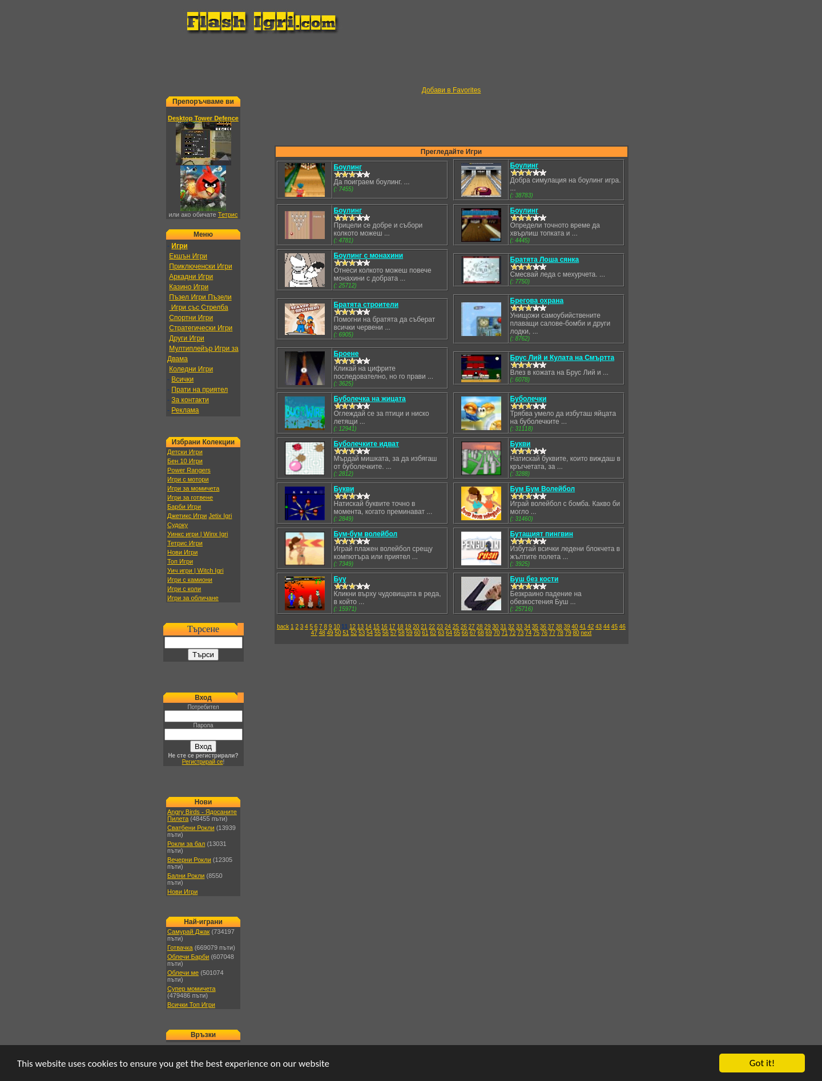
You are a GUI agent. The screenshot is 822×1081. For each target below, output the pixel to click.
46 (622, 627)
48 (322, 633)
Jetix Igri (220, 515)
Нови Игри (182, 552)
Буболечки (528, 399)
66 (465, 633)
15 (376, 627)
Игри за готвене (190, 497)
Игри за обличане (193, 597)
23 (440, 627)
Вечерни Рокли (189, 859)
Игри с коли (184, 588)
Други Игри (186, 338)
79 (568, 633)
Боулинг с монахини (369, 256)
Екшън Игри (188, 256)
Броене (346, 354)
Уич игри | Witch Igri (195, 570)
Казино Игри (188, 287)
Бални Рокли (186, 875)
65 (457, 633)
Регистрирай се (202, 762)
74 (528, 633)
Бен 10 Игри (185, 460)
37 (551, 627)
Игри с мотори (188, 479)
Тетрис (228, 214)
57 (393, 633)
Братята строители (366, 305)
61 (425, 633)
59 (409, 633)
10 (336, 627)
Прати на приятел (199, 390)
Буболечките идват (366, 444)
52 (353, 633)
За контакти (190, 400)
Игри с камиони (189, 579)
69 (489, 633)
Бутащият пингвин (541, 534)
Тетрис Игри (185, 543)
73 (520, 633)
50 (338, 633)
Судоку (177, 524)
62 (433, 633)
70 (496, 633)
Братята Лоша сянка (544, 260)
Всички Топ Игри (191, 1004)
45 (614, 627)
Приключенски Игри (200, 266)
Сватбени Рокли (191, 827)
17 (392, 627)
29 (487, 627)
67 (473, 633)
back (283, 627)
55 (377, 633)
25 (456, 627)
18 (400, 627)
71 (504, 633)
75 (536, 633)
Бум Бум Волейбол (542, 489)
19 (408, 627)
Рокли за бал (186, 843)
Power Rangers (189, 470)
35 (535, 627)
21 (424, 627)
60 (417, 633)
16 (384, 627)
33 (519, 627)
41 (582, 627)
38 (559, 627)
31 (503, 627)
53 (361, 633)
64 (449, 633)
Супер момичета (191, 988)
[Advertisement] (411, 60)
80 (576, 633)
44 (606, 627)
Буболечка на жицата (370, 399)
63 (441, 633)
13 (360, 627)
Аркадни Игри (191, 277)
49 (330, 633)
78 (560, 633)
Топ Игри (180, 561)
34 (527, 627)
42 (590, 627)
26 (464, 627)
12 (352, 627)
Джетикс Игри (187, 515)
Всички (182, 379)
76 (544, 633)
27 (472, 627)
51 (345, 633)
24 (448, 627)
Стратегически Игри (200, 328)
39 (566, 627)
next (586, 633)
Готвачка (180, 947)
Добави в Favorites (451, 90)
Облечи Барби (188, 956)
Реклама (185, 410)
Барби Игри (184, 506)
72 (512, 633)
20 (416, 627)
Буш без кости (534, 579)
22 (432, 627)
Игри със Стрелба (198, 307)
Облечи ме (183, 972)
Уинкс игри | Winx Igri (197, 534)
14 (368, 627)
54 (369, 633)
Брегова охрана (537, 301)
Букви (520, 444)
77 (552, 633)
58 (401, 633)
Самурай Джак (188, 931)
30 (495, 627)
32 (511, 627)
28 (479, 627)
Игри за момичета (193, 488)
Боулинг (348, 167)
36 (543, 627)
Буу (340, 579)
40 (574, 627)
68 (481, 633)
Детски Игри (185, 451)
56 (385, 633)
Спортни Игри (191, 318)
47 (314, 633)
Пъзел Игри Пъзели (200, 297)
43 (598, 627)
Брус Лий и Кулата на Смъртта (562, 358)
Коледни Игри (191, 369)
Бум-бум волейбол (366, 534)
